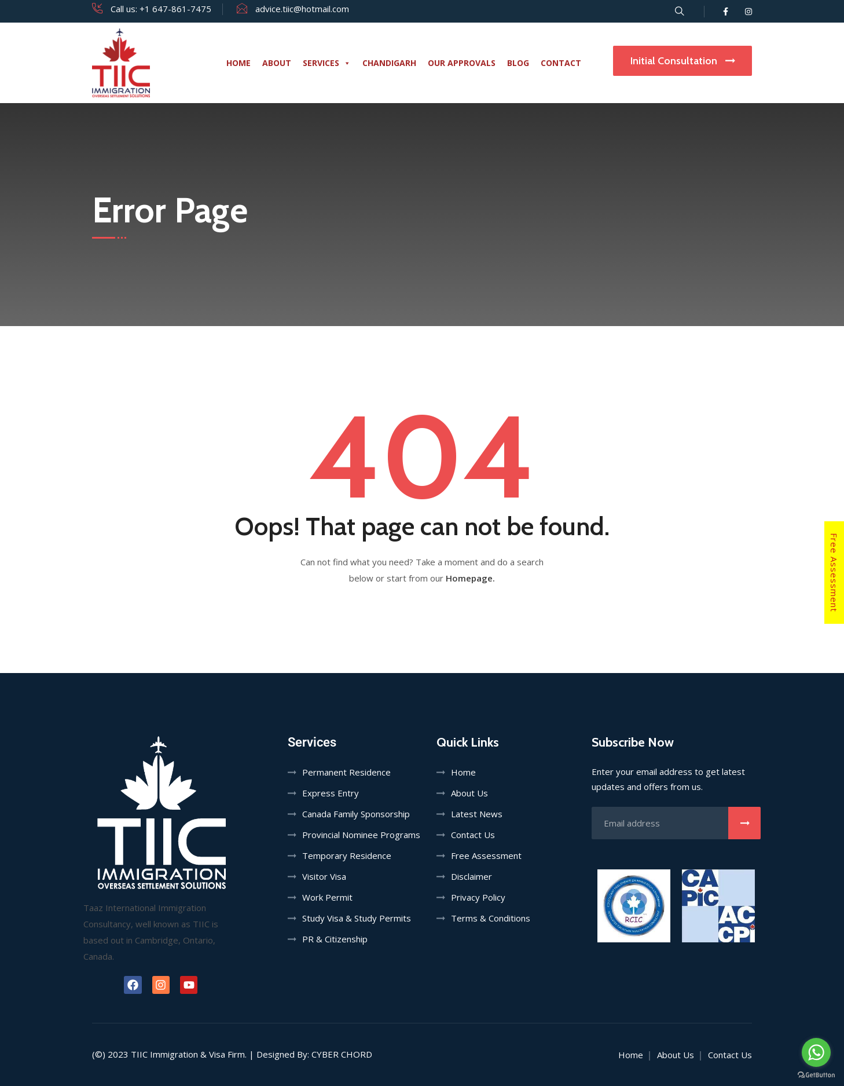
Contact (561, 62)
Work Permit (327, 897)
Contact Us (473, 834)
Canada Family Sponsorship (356, 814)
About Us (469, 793)
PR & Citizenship (335, 939)
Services (327, 63)
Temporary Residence (346, 855)
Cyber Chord (341, 1054)
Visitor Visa (324, 876)
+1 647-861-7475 (175, 8)
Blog (518, 62)
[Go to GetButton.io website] (816, 1074)
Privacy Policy (478, 897)
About (276, 62)
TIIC (139, 1054)
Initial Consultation (682, 60)
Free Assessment (834, 572)
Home (238, 62)
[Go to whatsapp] (816, 1052)
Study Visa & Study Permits (356, 918)
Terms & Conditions (490, 918)
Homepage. (470, 578)
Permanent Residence (346, 772)
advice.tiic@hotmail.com (302, 8)
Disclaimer (471, 876)
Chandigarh (389, 62)
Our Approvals (462, 62)
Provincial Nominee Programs (361, 834)
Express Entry (330, 793)
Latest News (476, 814)
